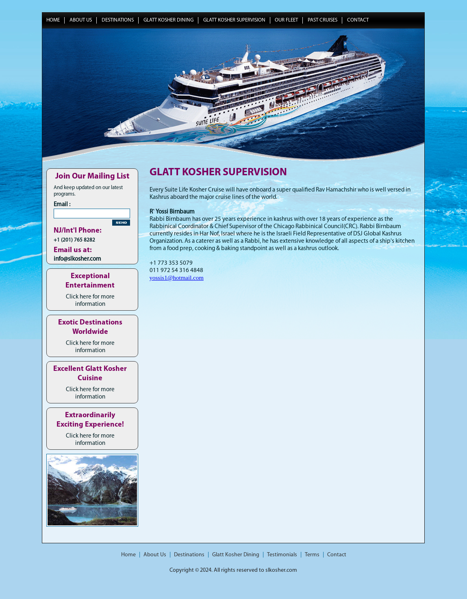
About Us (81, 20)
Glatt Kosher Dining (168, 20)
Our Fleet (286, 20)
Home (53, 20)
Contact (358, 20)
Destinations (118, 20)
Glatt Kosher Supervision (234, 20)
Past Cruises (322, 20)
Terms (312, 555)
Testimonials (282, 555)
